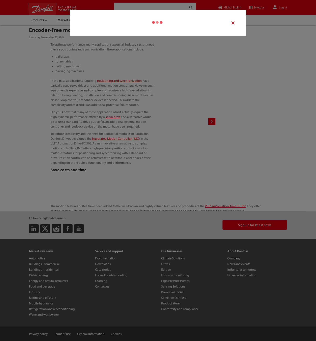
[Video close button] (233, 22)
